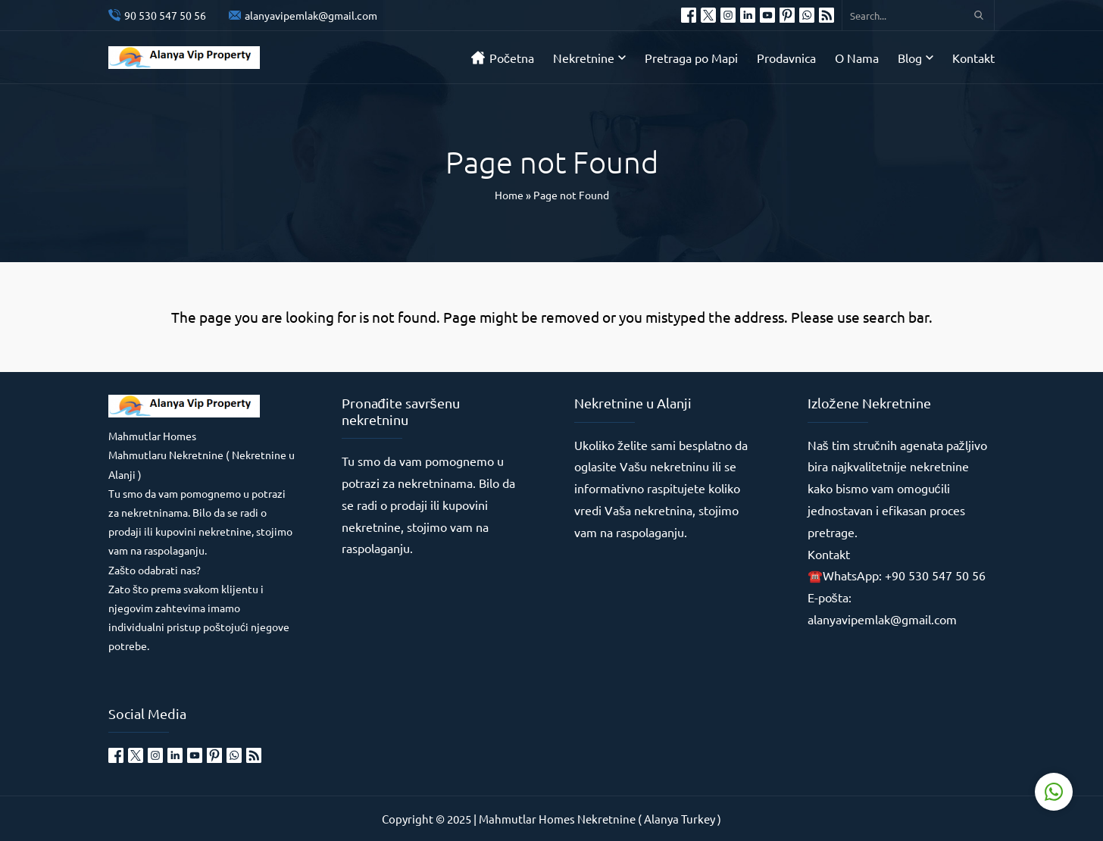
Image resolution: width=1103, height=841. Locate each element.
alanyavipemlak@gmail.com (311, 15)
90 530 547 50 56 (165, 15)
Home (509, 195)
